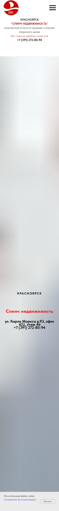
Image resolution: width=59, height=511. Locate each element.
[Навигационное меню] (52, 7)
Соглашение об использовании (20, 499)
